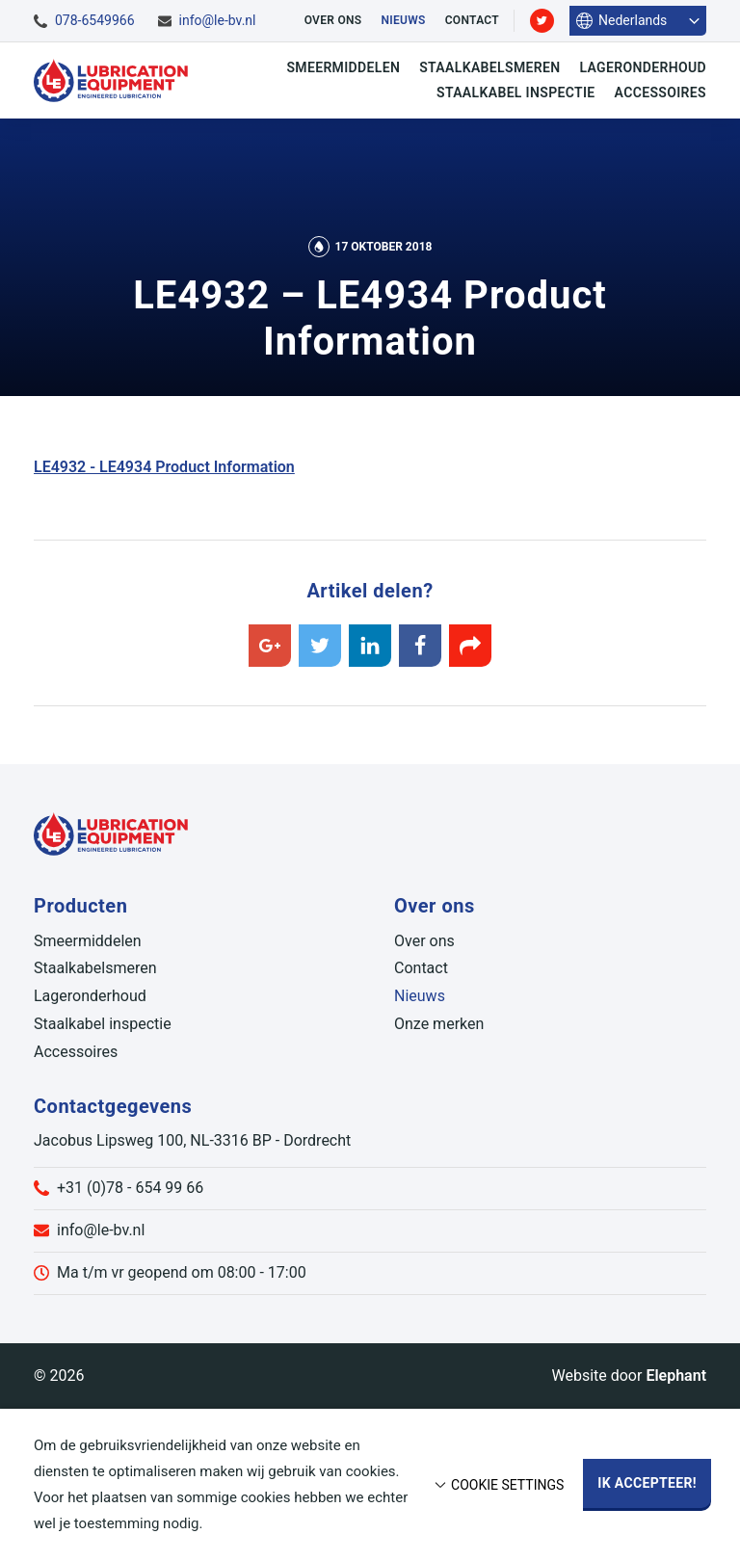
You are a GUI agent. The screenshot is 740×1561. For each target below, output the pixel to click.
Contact (472, 20)
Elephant (676, 1375)
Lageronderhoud (642, 67)
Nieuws (403, 20)
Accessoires (660, 92)
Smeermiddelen (343, 67)
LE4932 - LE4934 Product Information (164, 467)
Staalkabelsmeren (489, 67)
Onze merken (439, 1024)
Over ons (333, 20)
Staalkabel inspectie (515, 92)
